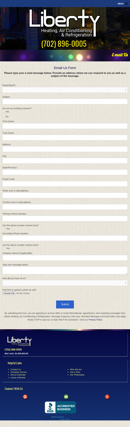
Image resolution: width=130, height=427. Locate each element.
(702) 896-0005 (64, 43)
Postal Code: (65, 182)
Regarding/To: (65, 88)
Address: (65, 147)
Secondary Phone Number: (65, 236)
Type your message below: (65, 268)
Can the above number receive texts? (20, 225)
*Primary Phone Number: (65, 217)
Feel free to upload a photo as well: (65, 292)
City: (65, 159)
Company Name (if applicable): (65, 256)
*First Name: (65, 124)
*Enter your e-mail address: (65, 193)
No (7, 116)
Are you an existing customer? (17, 108)
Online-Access (57, 417)
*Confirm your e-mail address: (65, 205)
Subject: (65, 100)
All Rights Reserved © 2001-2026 (76, 417)
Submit (65, 304)
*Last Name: (65, 136)
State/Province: (65, 170)
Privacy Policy (95, 319)
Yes (7, 111)
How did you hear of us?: (65, 281)
